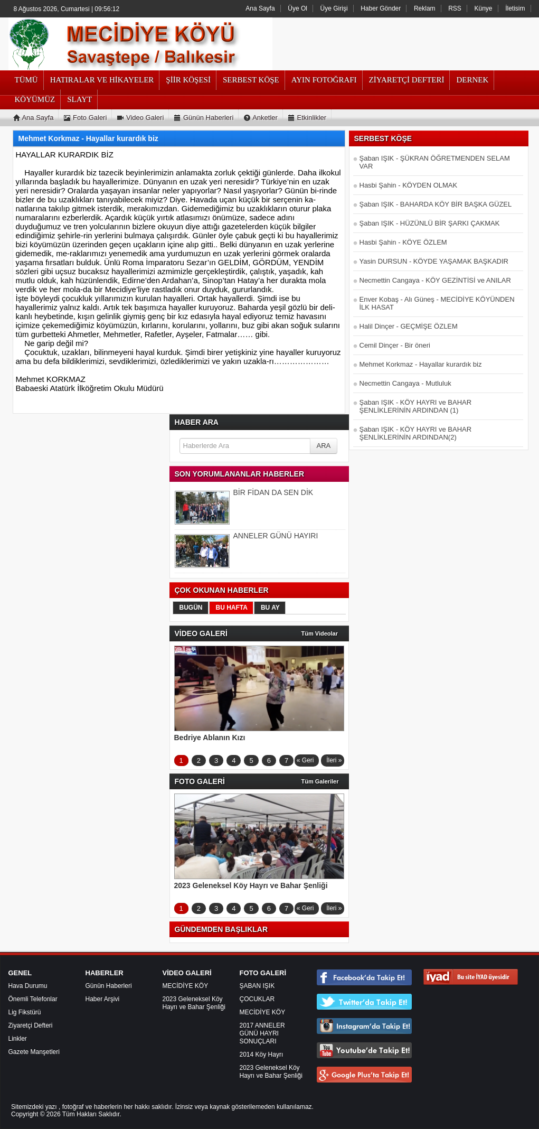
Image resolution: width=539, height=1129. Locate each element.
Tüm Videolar (319, 633)
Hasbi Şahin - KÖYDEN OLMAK (409, 185)
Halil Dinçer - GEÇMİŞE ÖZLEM (409, 326)
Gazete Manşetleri (34, 1052)
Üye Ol (297, 8)
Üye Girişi (334, 8)
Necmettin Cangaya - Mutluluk (405, 383)
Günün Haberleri (109, 986)
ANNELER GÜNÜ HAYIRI (275, 535)
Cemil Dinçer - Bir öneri (395, 345)
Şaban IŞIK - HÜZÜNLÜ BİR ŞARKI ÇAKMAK (430, 223)
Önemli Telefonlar (33, 999)
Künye (484, 8)
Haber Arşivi (103, 999)
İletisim (515, 8)
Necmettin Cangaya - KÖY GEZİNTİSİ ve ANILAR (435, 280)
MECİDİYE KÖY (186, 986)
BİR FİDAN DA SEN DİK (273, 492)
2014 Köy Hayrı (261, 1054)
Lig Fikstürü (24, 1012)
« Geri (305, 760)
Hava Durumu (28, 986)
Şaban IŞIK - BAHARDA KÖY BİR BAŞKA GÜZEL (436, 204)
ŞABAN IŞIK (257, 986)
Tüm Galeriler (320, 781)
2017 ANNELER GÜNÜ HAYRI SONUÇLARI (262, 1033)
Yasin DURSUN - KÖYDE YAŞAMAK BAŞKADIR (434, 261)
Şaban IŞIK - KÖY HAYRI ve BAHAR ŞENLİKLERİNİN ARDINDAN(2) (416, 433)
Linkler (17, 1038)
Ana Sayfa (260, 8)
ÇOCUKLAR (257, 999)
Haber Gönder (381, 8)
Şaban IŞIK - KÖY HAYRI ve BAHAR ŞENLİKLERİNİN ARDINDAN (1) (416, 406)
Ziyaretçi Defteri (30, 1025)
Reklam (425, 8)
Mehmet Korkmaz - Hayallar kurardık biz (421, 364)
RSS (454, 8)
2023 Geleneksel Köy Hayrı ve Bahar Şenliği (194, 1003)
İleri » (334, 760)
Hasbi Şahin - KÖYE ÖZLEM (403, 242)
